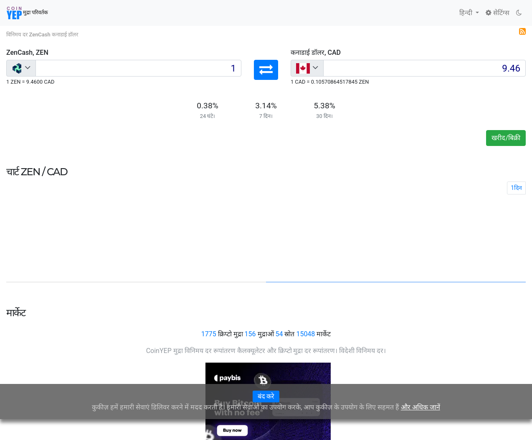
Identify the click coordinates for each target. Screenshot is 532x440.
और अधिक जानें (420, 407)
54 (279, 334)
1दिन (516, 187)
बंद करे (266, 396)
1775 (208, 334)
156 (250, 334)
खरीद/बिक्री (505, 138)
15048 (305, 334)
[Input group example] (138, 68)
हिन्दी (466, 13)
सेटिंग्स (497, 13)
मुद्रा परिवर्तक (27, 12)
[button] (266, 70)
